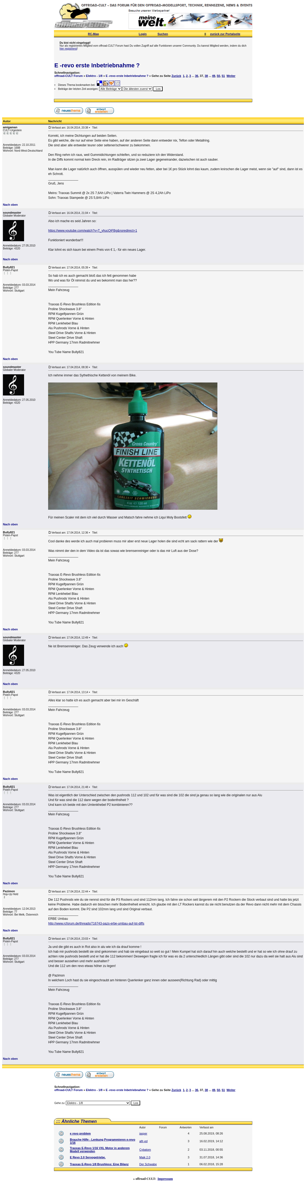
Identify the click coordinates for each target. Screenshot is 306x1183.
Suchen (163, 34)
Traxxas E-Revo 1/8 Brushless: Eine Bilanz (99, 1164)
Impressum (165, 1179)
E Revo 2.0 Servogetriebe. (88, 1157)
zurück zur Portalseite (225, 34)
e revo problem (80, 1133)
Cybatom (145, 1149)
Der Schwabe (148, 1164)
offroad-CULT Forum (68, 75)
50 (218, 75)
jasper (143, 1133)
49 (213, 75)
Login (143, 34)
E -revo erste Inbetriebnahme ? (97, 65)
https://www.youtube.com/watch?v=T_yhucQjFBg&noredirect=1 (92, 230)
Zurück (176, 75)
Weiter (231, 75)
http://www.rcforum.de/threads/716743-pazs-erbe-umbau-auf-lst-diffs (96, 923)
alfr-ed (143, 1141)
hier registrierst (68, 48)
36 (196, 75)
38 (206, 75)
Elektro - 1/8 (94, 75)
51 (223, 75)
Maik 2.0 (144, 1157)
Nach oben (10, 204)
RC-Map (93, 34)
